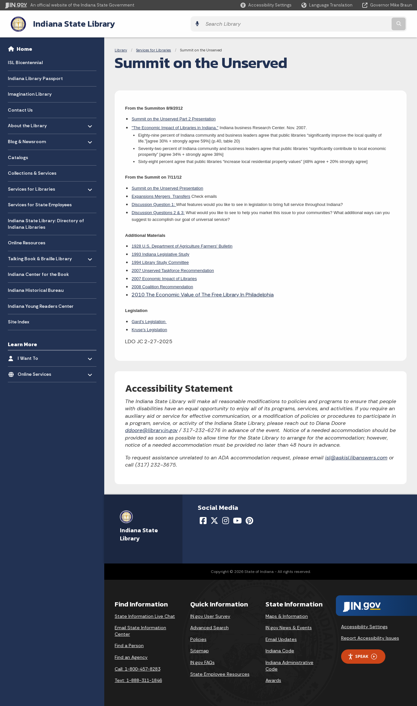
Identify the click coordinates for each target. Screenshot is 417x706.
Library (121, 49)
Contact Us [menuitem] (20, 109)
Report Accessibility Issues (370, 637)
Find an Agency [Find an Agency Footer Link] (131, 656)
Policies (198, 638)
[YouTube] (237, 519)
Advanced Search (209, 626)
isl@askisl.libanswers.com (356, 456)
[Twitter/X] (214, 519)
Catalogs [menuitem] (18, 156)
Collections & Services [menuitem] (32, 172)
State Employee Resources (220, 673)
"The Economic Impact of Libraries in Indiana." (175, 126)
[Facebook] (203, 519)
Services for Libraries (153, 49)
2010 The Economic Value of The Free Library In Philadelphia (203, 293)
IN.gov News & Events (289, 626)
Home (24, 47)
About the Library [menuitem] (27, 122)
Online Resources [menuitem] (26, 242)
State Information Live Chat (145, 615)
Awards (273, 679)
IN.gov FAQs (202, 661)
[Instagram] (225, 519)
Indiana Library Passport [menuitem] (35, 77)
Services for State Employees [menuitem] (40, 204)
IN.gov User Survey (210, 615)
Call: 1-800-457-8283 (137, 668)
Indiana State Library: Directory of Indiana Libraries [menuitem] (46, 222)
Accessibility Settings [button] (364, 625)
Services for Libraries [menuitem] (31, 186)
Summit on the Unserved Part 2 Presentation (174, 117)
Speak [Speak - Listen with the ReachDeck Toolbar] (362, 655)
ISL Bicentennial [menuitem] (25, 61)
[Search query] (362, 23)
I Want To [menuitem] (37, 355)
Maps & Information (287, 615)
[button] (266, 5)
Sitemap (199, 650)
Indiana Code (280, 650)
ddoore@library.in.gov (151, 429)
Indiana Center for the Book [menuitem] (38, 273)
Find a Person (129, 644)
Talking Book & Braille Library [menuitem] (40, 255)
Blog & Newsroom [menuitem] (27, 138)
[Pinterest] (249, 519)
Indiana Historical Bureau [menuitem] (36, 289)
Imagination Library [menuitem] (30, 93)
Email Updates (281, 638)
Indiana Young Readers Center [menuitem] (41, 305)
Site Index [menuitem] (18, 320)
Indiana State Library (67, 23)
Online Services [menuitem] (37, 371)
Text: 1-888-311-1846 (138, 679)
